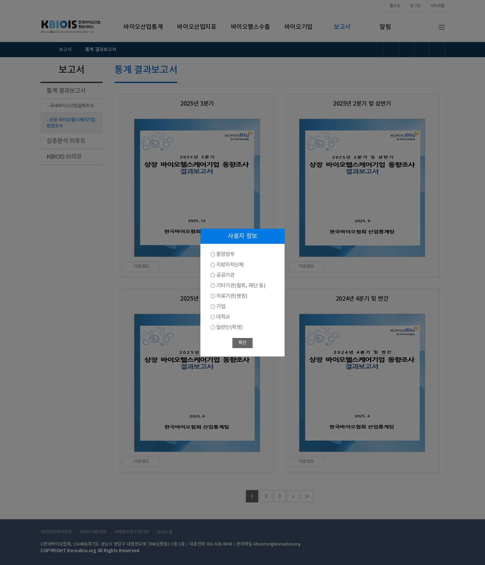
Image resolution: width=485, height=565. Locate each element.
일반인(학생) (229, 327)
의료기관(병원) (231, 296)
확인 (242, 342)
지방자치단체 (230, 265)
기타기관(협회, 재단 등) (240, 286)
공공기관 (225, 275)
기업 (220, 306)
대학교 (223, 317)
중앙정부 (225, 254)
